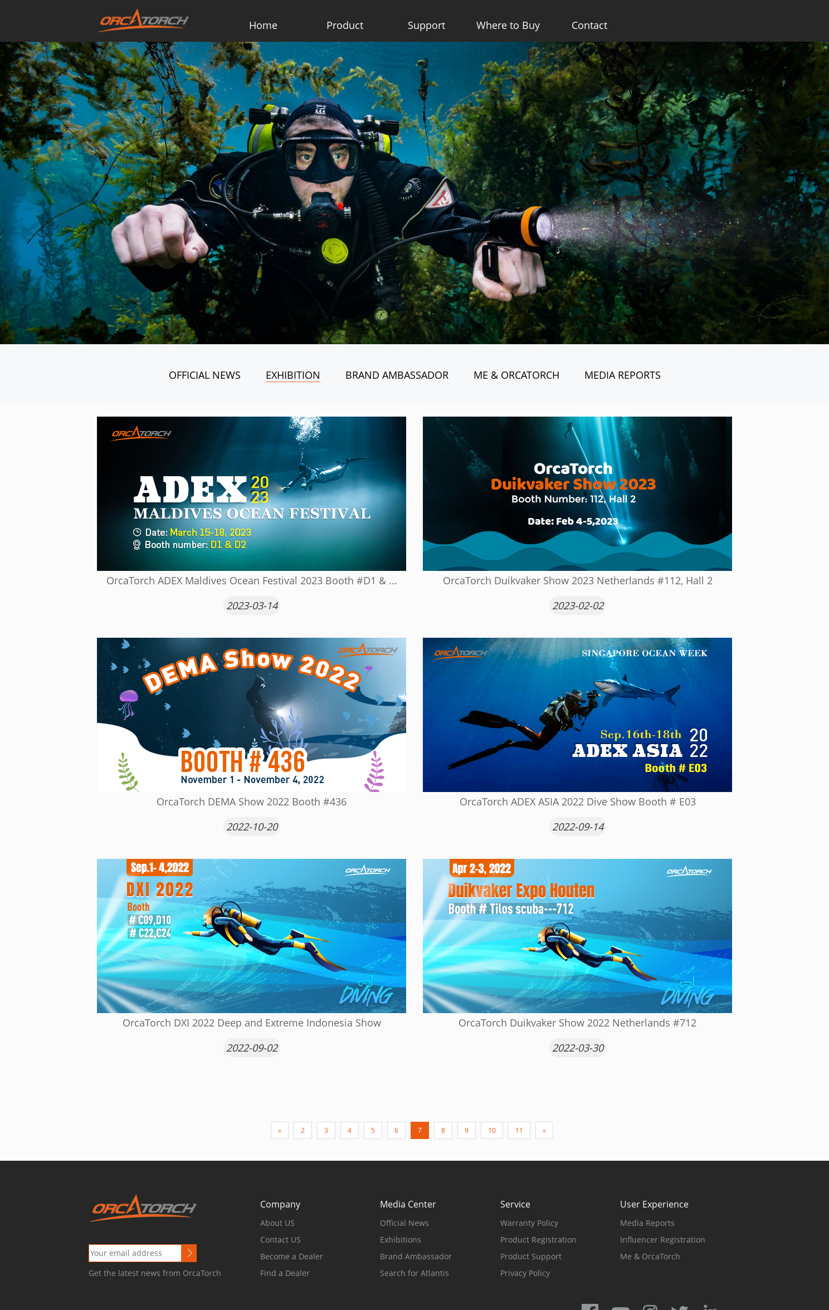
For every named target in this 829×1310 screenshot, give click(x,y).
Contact (589, 25)
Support (426, 25)
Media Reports (622, 375)
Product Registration (538, 1239)
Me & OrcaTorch (516, 375)
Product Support (531, 1256)
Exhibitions (400, 1239)
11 (519, 1130)
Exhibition (293, 375)
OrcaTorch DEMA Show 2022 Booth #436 (252, 801)
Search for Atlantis (414, 1273)
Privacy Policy (525, 1273)
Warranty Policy (529, 1223)
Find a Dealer (285, 1273)
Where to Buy (508, 25)
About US (277, 1223)
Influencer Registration (662, 1239)
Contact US (280, 1239)
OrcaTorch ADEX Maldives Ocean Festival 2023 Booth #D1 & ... (251, 580)
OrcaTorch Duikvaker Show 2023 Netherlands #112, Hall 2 (578, 580)
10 (492, 1130)
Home (263, 25)
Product (344, 25)
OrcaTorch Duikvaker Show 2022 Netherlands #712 (577, 1022)
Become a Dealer (291, 1256)
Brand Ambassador (396, 375)
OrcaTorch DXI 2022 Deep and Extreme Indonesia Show (252, 1022)
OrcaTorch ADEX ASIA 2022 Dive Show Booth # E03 (578, 801)
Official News (205, 375)
